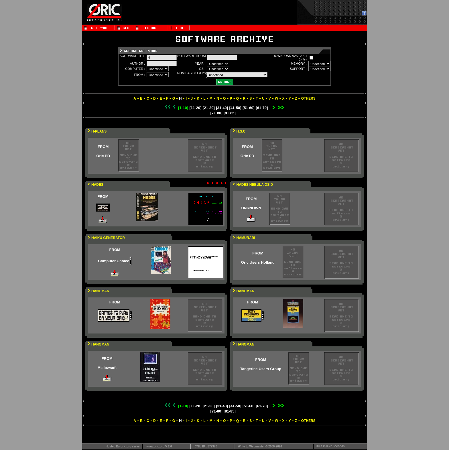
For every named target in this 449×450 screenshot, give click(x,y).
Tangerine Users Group (260, 369)
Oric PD (103, 156)
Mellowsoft (107, 368)
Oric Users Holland (258, 262)
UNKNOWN (251, 208)
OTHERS (308, 98)
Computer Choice (113, 261)
